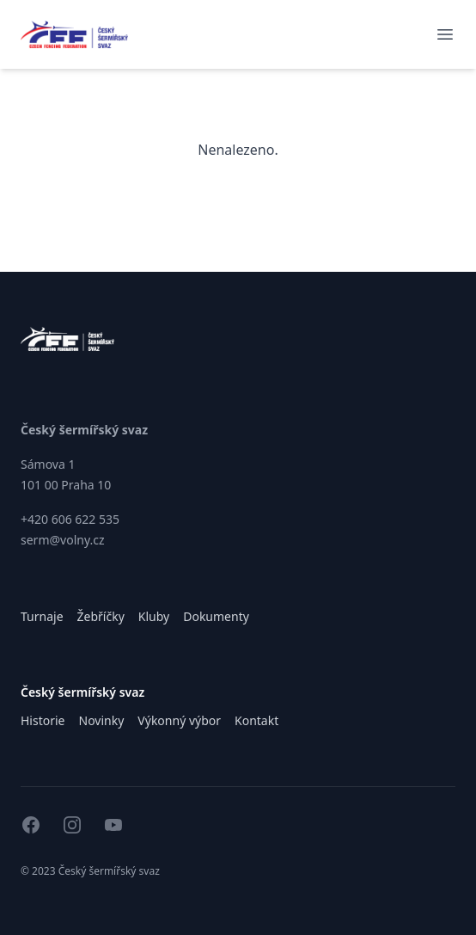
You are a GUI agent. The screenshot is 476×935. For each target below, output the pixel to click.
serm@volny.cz (63, 540)
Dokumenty (216, 616)
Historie (43, 720)
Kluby (153, 616)
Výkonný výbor (179, 720)
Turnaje (42, 616)
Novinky (102, 720)
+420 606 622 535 (70, 519)
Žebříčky (101, 616)
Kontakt (256, 720)
